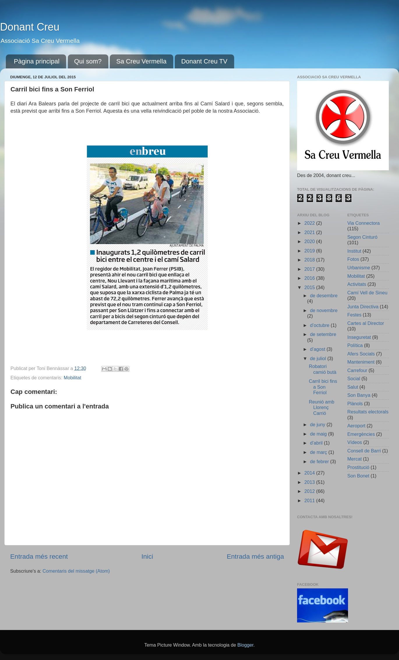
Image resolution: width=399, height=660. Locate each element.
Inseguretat (359, 337)
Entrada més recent (39, 556)
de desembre (324, 295)
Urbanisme (358, 267)
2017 (310, 269)
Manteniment (361, 361)
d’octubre (320, 325)
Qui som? (88, 61)
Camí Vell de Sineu (367, 292)
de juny (318, 424)
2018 (310, 259)
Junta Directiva (363, 306)
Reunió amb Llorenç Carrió (321, 407)
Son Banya (358, 395)
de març (319, 452)
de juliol (318, 358)
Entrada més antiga (255, 556)
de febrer (320, 461)
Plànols (355, 403)
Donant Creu (29, 27)
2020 (310, 241)
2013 (310, 482)
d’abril (317, 442)
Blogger (245, 644)
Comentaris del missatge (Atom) (76, 571)
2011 (310, 500)
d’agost (318, 349)
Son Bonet (358, 475)
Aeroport (356, 425)
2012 (310, 491)
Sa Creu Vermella (141, 61)
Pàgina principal (37, 61)
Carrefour (357, 370)
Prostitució (358, 467)
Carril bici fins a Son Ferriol (323, 386)
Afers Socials (361, 353)
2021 (310, 232)
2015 (310, 287)
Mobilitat (72, 377)
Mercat (354, 458)
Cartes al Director (365, 323)
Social (353, 378)
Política (355, 345)
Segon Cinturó (362, 237)
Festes (354, 314)
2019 (310, 250)
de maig (319, 433)
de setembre (323, 334)
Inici (147, 556)
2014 (310, 472)
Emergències (361, 434)
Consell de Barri (364, 450)
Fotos (353, 259)
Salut (352, 387)
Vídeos (354, 442)
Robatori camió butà (322, 369)
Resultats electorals (368, 411)
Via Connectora (363, 223)
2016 (310, 278)
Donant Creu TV (204, 61)
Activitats (356, 284)
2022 (310, 223)
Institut (354, 251)
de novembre (324, 310)
